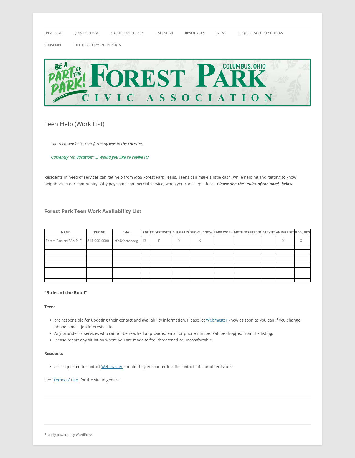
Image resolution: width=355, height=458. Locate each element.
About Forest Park (126, 33)
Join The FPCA (86, 33)
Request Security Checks (261, 33)
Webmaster (216, 320)
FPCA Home (53, 33)
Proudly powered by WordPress (68, 434)
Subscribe (53, 45)
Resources (195, 33)
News (221, 33)
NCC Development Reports (97, 45)
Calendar (164, 33)
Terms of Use (66, 380)
